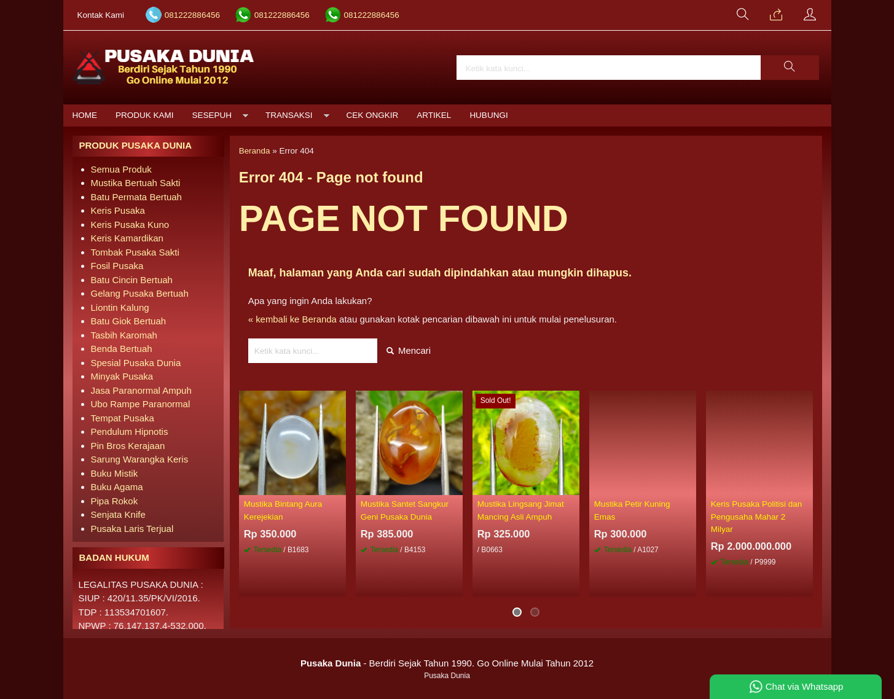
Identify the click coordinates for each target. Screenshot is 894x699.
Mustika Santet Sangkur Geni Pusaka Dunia (405, 510)
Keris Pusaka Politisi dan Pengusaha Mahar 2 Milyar (756, 517)
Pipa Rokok (114, 501)
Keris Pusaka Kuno (130, 224)
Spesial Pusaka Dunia (136, 362)
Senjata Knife (118, 514)
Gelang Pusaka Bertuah (140, 293)
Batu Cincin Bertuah (132, 280)
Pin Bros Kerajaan (128, 445)
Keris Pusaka (118, 210)
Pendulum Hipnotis (129, 431)
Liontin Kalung (120, 307)
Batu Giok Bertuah (129, 321)
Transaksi (289, 115)
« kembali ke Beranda (292, 319)
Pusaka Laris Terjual (132, 528)
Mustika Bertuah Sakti (136, 183)
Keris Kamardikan (127, 238)
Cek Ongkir (373, 115)
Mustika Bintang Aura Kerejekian (283, 510)
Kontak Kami (101, 15)
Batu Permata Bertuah (136, 197)
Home (85, 115)
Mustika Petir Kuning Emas (632, 510)
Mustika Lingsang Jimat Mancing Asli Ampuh (520, 510)
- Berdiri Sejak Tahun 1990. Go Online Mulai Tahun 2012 (447, 663)
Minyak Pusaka (122, 376)
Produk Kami (145, 115)
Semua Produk (121, 169)
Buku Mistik (114, 473)
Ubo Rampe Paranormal (140, 404)
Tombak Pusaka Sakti (135, 252)
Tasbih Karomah (124, 335)
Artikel (434, 115)
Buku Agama (117, 487)
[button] (789, 67)
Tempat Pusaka (122, 418)
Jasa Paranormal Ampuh (141, 390)
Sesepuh (212, 115)
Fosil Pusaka (117, 265)
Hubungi (488, 115)
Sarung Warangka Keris (140, 459)
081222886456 (192, 15)
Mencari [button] (408, 350)
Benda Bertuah (121, 348)
